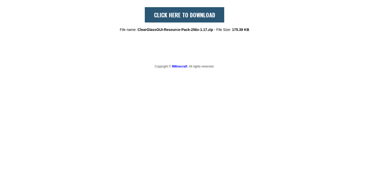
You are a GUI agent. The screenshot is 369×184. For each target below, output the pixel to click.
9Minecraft (179, 66)
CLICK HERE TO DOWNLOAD (184, 15)
